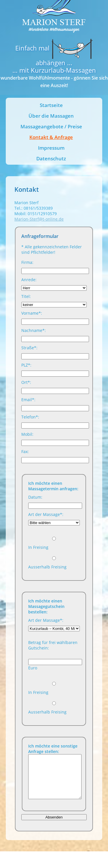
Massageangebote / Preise (51, 126)
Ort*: (26, 382)
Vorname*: (31, 313)
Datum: (35, 497)
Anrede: (29, 279)
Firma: (27, 262)
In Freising (38, 547)
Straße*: (29, 347)
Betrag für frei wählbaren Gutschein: (52, 645)
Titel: (26, 296)
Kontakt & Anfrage (51, 137)
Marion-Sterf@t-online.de (39, 219)
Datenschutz (51, 158)
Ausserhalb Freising (47, 567)
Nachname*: (33, 330)
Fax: (25, 451)
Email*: (28, 399)
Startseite (51, 105)
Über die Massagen (51, 115)
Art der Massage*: (45, 514)
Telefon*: (30, 417)
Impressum (51, 147)
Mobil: (27, 434)
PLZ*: (26, 365)
